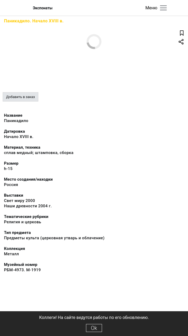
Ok (94, 328)
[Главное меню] (163, 8)
